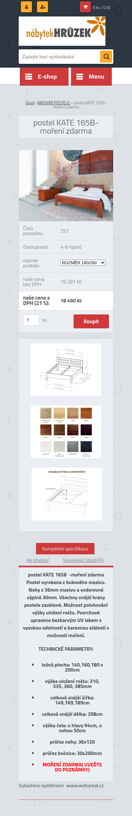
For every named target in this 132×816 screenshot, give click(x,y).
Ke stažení (38, 560)
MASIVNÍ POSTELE (54, 103)
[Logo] (62, 31)
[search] (106, 57)
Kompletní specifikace (65, 548)
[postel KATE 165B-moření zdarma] (66, 152)
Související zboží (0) (83, 560)
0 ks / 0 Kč (102, 7)
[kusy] (31, 320)
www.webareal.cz (85, 785)
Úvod (30, 103)
